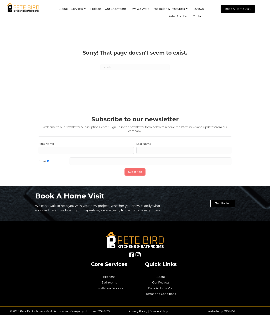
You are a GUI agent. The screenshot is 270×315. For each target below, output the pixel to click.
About (161, 277)
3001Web (230, 311)
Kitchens (109, 277)
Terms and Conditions (161, 294)
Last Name (143, 144)
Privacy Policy (137, 311)
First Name (46, 144)
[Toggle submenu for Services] (85, 9)
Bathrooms (109, 282)
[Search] (135, 67)
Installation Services (109, 288)
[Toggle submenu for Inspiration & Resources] (187, 9)
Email (42, 161)
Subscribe (135, 172)
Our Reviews (160, 282)
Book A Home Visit (161, 288)
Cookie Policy (158, 311)
